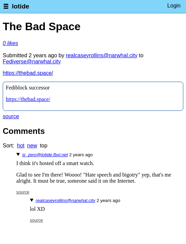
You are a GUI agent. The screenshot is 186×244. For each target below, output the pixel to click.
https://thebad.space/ (28, 73)
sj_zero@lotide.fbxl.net (45, 154)
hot (20, 145)
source (11, 116)
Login (174, 5)
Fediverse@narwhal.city (32, 61)
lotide (20, 6)
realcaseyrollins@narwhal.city (101, 55)
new (32, 145)
